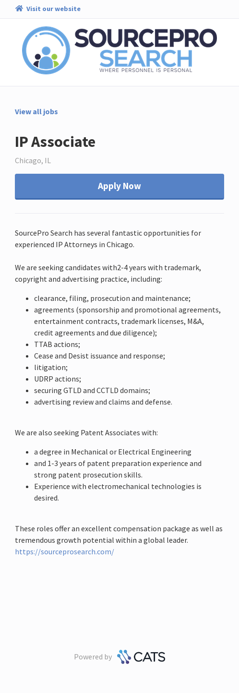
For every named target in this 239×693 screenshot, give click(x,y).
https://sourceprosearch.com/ (64, 551)
